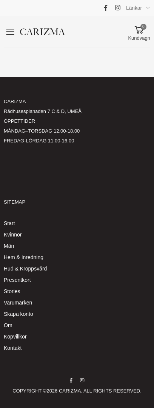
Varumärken (18, 303)
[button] (139, 32)
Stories (12, 291)
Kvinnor (13, 235)
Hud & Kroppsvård (25, 269)
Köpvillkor (15, 337)
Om (8, 325)
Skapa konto (18, 314)
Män (9, 246)
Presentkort (17, 280)
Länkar (134, 8)
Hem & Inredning (23, 257)
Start (9, 223)
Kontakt (13, 348)
